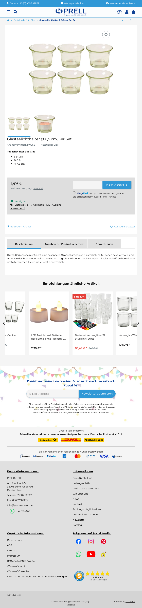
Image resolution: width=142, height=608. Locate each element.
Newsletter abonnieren (97, 393)
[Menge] (88, 185)
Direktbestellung (83, 478)
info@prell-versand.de (20, 505)
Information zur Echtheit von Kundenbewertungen (37, 576)
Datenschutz (14, 540)
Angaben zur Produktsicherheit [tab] (64, 244)
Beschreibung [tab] (24, 244)
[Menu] (8, 12)
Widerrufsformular (18, 571)
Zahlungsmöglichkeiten (87, 509)
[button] (126, 12)
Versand (38, 188)
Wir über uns (80, 493)
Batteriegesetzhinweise (21, 560)
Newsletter (79, 519)
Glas (56, 144)
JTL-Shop (130, 601)
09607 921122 (24, 495)
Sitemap (12, 550)
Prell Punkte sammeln (86, 488)
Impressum (14, 555)
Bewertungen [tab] (104, 244)
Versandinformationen (86, 514)
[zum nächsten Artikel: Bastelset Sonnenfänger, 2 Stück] (131, 20)
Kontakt (77, 504)
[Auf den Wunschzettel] (106, 34)
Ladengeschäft (81, 483)
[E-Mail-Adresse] (52, 394)
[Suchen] (15, 12)
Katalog (77, 524)
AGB (9, 545)
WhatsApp (24, 510)
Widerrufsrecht (16, 566)
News (76, 498)
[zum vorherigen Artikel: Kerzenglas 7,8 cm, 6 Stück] (122, 20)
